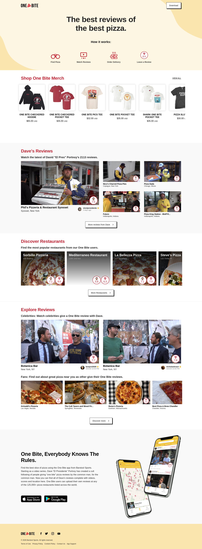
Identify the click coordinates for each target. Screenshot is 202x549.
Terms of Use (26, 544)
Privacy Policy (37, 544)
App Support (71, 544)
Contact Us (61, 544)
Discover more (101, 421)
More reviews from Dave (101, 225)
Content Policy (49, 544)
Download (173, 5)
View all (176, 78)
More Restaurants (101, 293)
